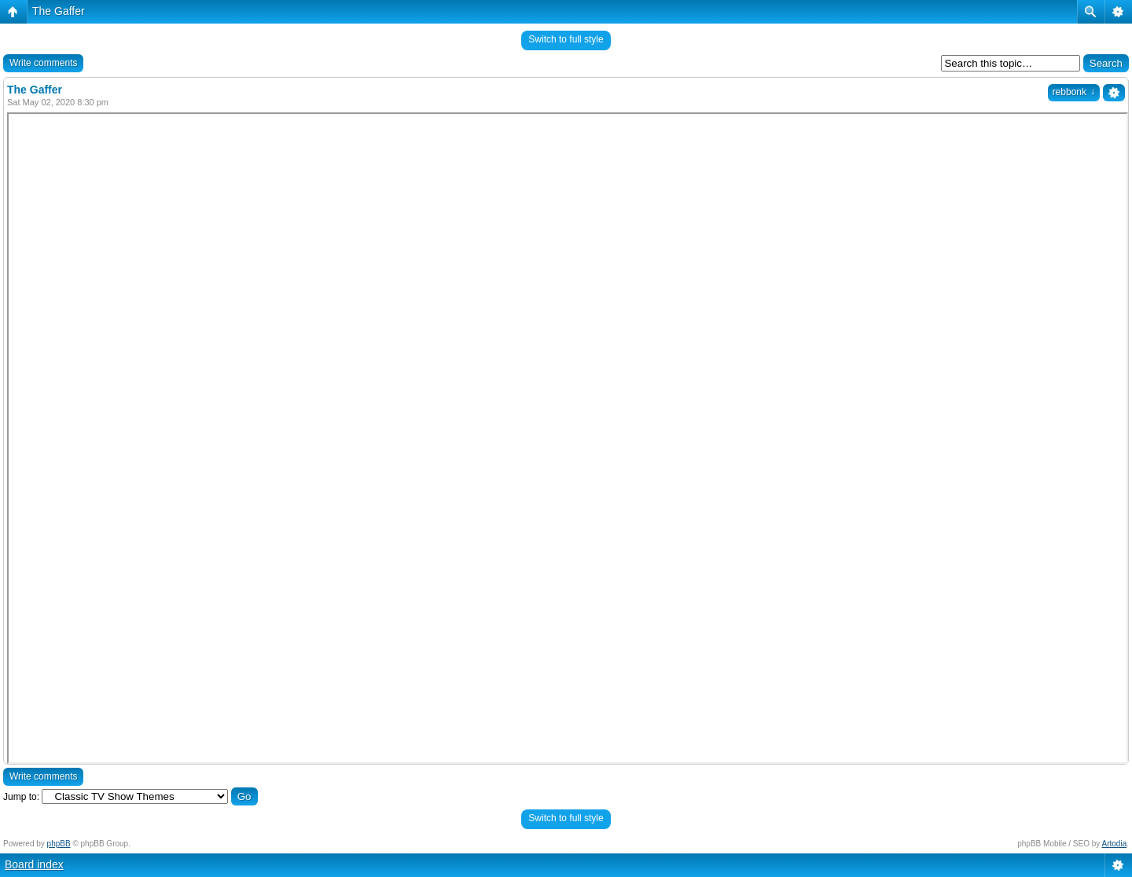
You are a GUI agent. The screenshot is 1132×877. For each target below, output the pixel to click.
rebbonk (1074, 91)
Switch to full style (565, 39)
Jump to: (21, 796)
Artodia (1114, 843)
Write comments (43, 62)
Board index (34, 864)
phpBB (59, 843)
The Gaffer (58, 11)
